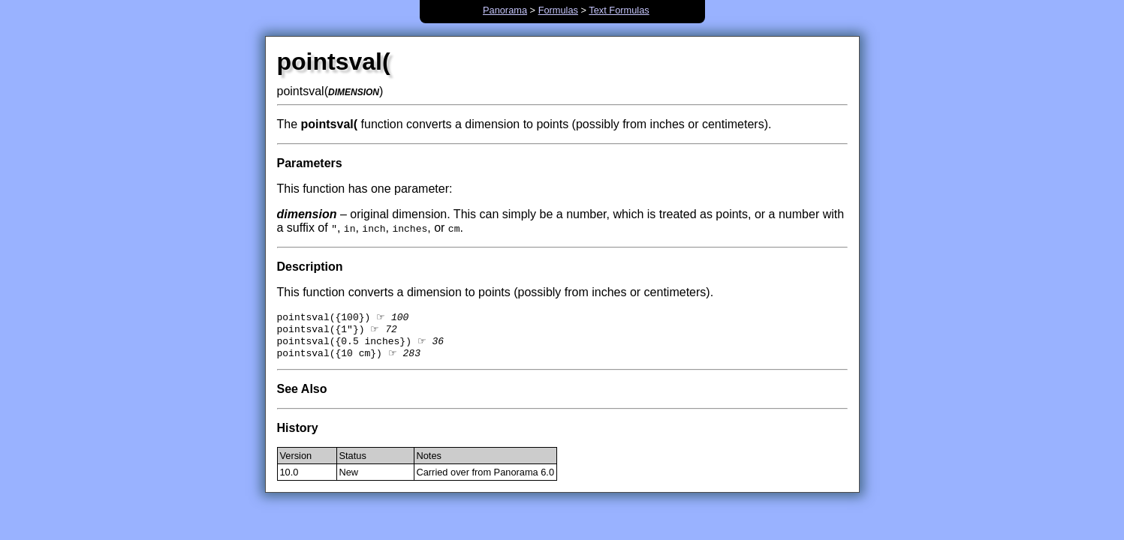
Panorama (505, 10)
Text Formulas (619, 10)
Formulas (558, 10)
